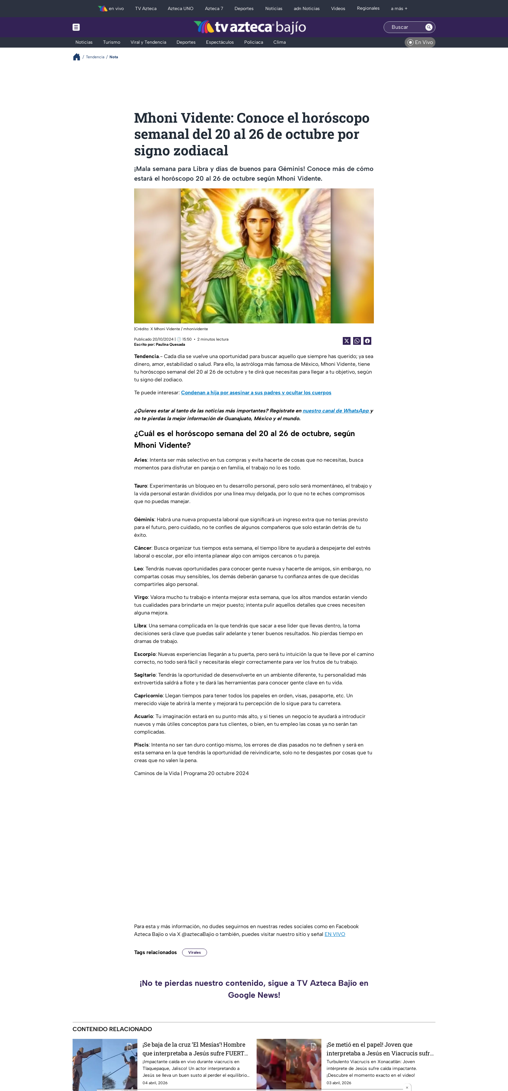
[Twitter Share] (347, 341)
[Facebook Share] (367, 341)
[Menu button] (98, 27)
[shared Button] (357, 341)
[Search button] (429, 27)
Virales (194, 952)
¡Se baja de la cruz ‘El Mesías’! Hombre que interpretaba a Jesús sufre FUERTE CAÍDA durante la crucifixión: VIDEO (195, 1048)
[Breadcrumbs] (79, 57)
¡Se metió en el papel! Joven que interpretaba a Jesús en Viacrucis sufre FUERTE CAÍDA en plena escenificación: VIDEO (380, 1048)
